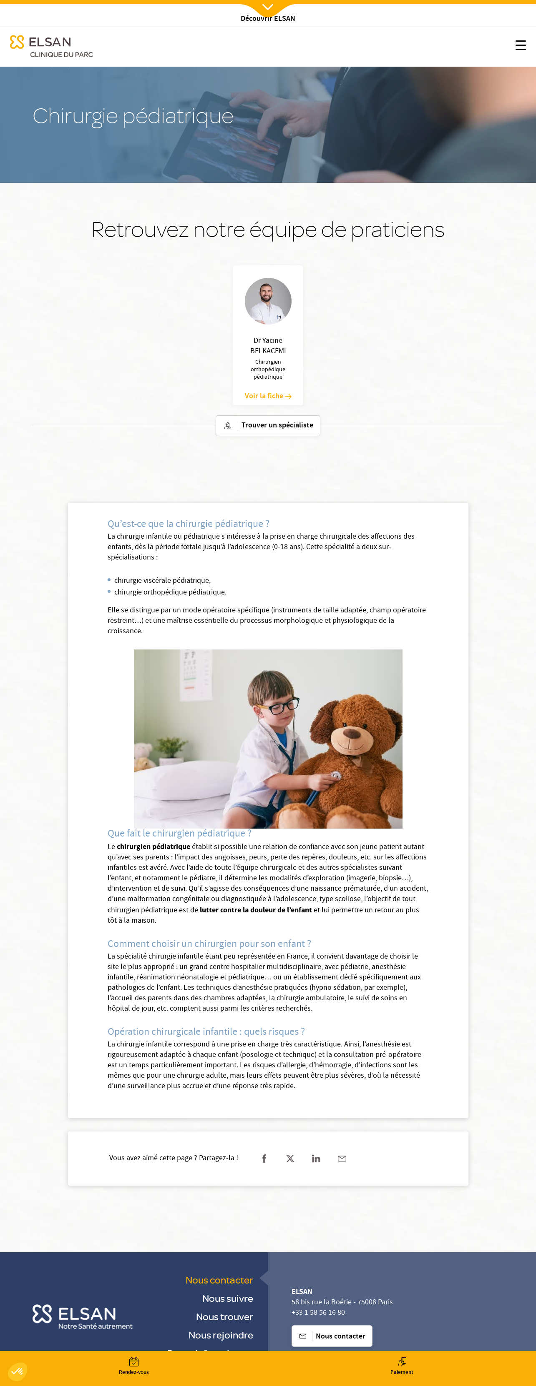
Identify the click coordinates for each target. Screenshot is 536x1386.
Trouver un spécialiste (268, 426)
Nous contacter (219, 1279)
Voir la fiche (268, 396)
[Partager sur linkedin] (316, 1158)
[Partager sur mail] (342, 1158)
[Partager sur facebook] (264, 1158)
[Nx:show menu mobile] (521, 47)
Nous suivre (227, 1297)
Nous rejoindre (221, 1334)
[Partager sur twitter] (290, 1158)
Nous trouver (224, 1316)
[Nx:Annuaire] (134, 1366)
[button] (18, 1372)
